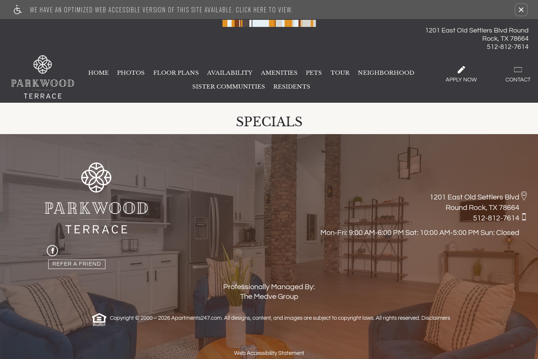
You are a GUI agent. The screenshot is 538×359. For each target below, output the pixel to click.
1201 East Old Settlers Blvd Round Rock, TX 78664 (477, 34)
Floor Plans (176, 73)
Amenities (279, 73)
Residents (291, 86)
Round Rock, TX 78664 (482, 207)
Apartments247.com (196, 318)
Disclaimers (435, 318)
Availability (229, 73)
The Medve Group (269, 296)
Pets (314, 73)
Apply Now (461, 74)
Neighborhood (386, 73)
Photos (131, 73)
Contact (518, 74)
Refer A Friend (76, 264)
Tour (340, 73)
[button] (521, 10)
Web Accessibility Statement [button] (269, 353)
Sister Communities (228, 86)
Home (98, 73)
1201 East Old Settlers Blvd (474, 197)
